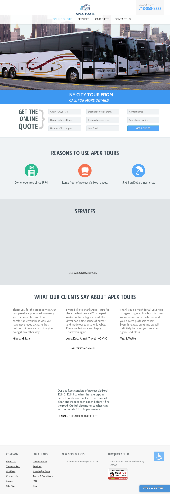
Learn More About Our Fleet (78, 416)
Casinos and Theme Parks (104, 242)
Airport (66, 242)
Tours (142, 242)
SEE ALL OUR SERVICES (83, 272)
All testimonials (83, 348)
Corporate (28, 242)
